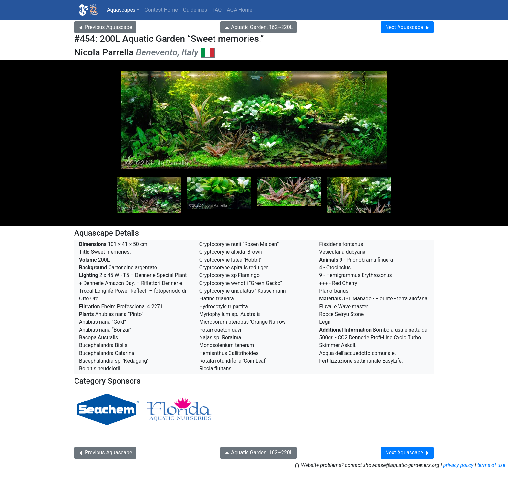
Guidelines (195, 10)
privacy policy (458, 465)
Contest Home (161, 10)
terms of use (491, 465)
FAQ (217, 10)
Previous (105, 27)
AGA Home (239, 10)
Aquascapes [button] (121, 10)
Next (407, 27)
